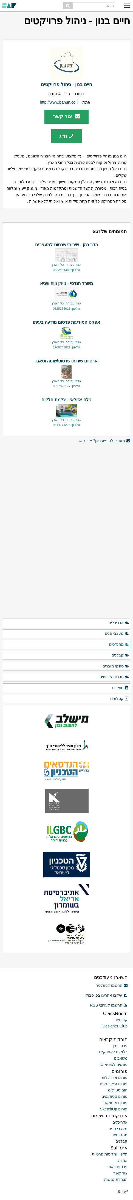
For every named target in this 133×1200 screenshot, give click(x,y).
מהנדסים (119, 645)
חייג (66, 136)
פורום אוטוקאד (115, 1103)
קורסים (122, 1020)
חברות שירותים (114, 677)
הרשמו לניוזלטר (112, 985)
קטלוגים (119, 699)
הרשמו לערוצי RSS (109, 1005)
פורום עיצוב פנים (114, 1084)
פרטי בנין (120, 1045)
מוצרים (120, 688)
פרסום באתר (117, 1167)
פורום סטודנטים (114, 1096)
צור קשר (66, 116)
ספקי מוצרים (116, 666)
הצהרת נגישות (116, 1179)
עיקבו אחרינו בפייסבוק (106, 995)
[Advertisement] (66, 482)
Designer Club (115, 1026)
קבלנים (120, 655)
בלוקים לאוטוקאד (113, 1052)
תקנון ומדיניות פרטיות (110, 1154)
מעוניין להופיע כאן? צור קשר (104, 441)
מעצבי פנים (117, 634)
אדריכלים (119, 623)
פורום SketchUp (114, 1109)
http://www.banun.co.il (59, 102)
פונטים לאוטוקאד (113, 1064)
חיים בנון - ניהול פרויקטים (66, 84)
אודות (123, 1160)
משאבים (121, 1058)
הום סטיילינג (117, 1090)
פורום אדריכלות (115, 1077)
